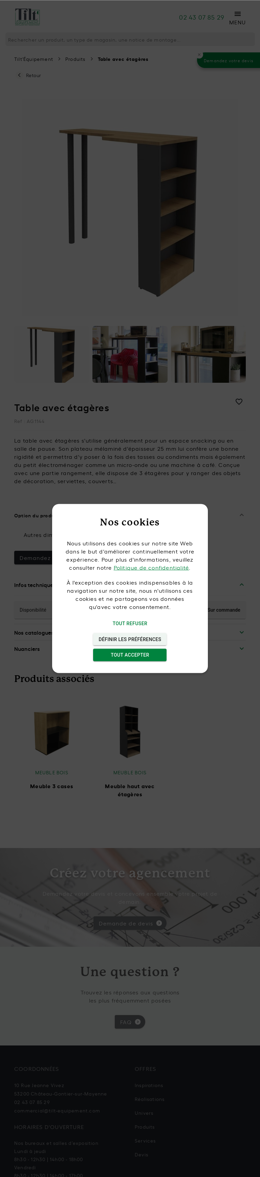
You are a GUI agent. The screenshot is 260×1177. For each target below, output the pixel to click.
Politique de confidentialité (151, 567)
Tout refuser (130, 623)
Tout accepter (130, 655)
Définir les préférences (130, 639)
